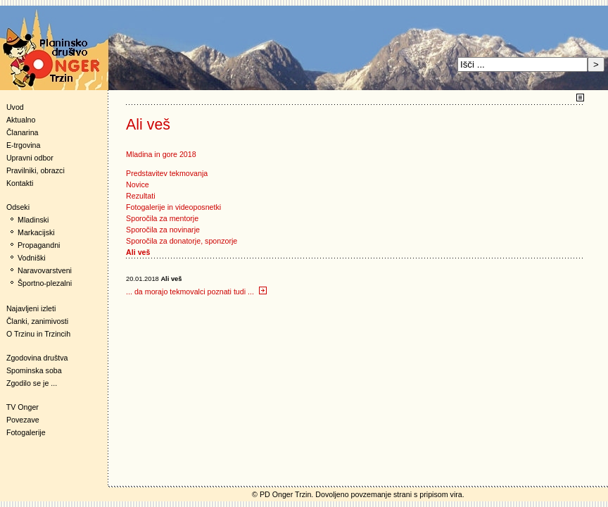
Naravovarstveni (45, 270)
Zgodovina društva (34, 357)
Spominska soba (34, 370)
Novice (137, 184)
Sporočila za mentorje (162, 218)
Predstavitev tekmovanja (167, 173)
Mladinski (33, 219)
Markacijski (36, 232)
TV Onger (19, 407)
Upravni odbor (29, 158)
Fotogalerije (26, 432)
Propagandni (39, 245)
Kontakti (20, 183)
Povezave (22, 419)
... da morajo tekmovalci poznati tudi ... (196, 291)
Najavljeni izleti (31, 308)
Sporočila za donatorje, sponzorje (181, 241)
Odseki (15, 207)
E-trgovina (23, 145)
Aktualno (20, 119)
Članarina (22, 132)
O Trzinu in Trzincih (38, 334)
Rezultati (140, 196)
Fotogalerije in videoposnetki (173, 207)
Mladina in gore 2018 (161, 154)
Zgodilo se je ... (31, 383)
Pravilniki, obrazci (35, 170)
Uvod (15, 107)
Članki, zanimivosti (37, 321)
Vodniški (32, 258)
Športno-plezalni (45, 283)
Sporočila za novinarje (163, 229)
